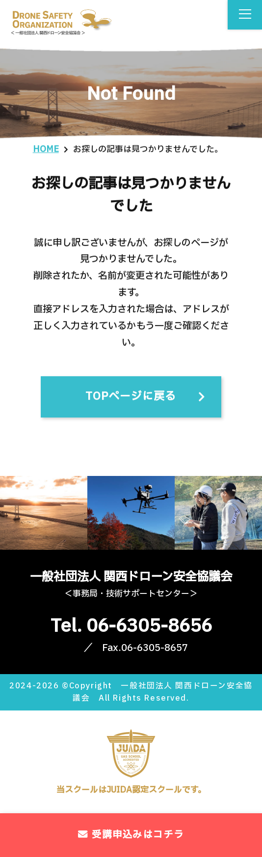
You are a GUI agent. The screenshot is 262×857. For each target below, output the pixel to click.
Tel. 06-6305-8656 (131, 626)
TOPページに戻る (130, 399)
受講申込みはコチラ (131, 834)
